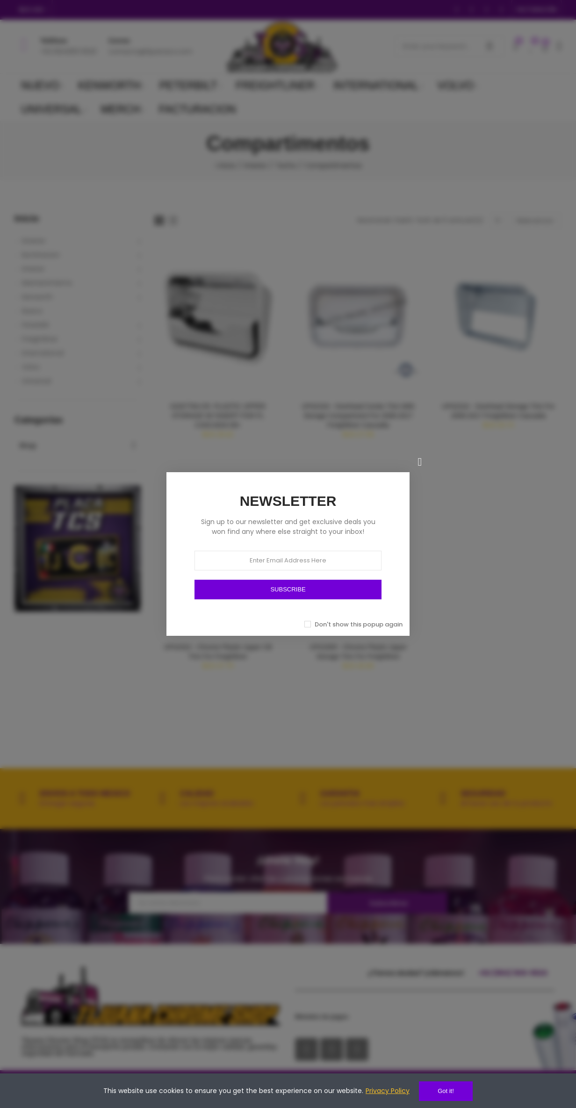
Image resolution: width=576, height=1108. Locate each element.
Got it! (446, 1090)
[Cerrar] (420, 462)
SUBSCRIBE (287, 589)
